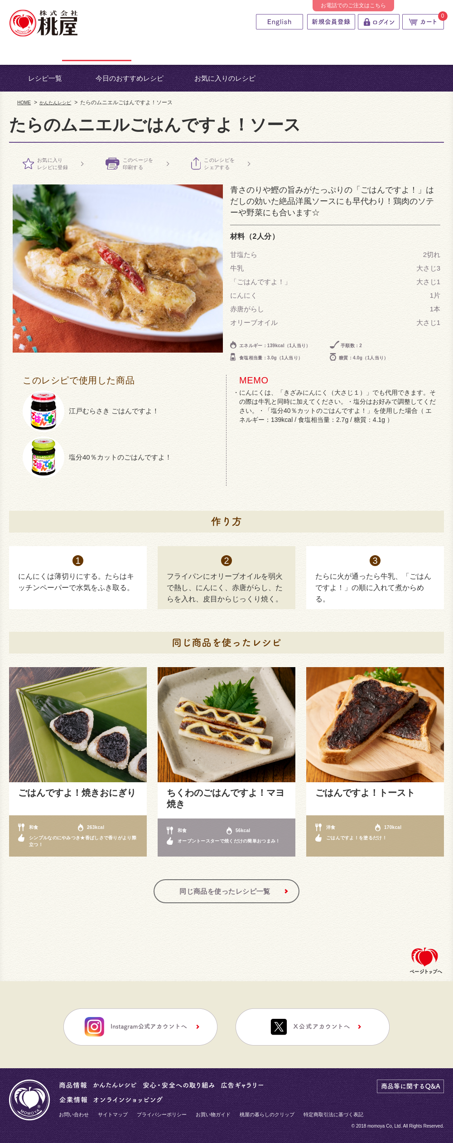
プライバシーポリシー (162, 1114)
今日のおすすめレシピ (130, 78)
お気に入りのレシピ (224, 78)
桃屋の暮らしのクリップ (267, 1114)
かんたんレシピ (55, 102)
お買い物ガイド (213, 1114)
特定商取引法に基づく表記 (333, 1114)
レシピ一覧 (45, 78)
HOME (24, 102)
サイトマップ (113, 1114)
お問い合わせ (74, 1114)
